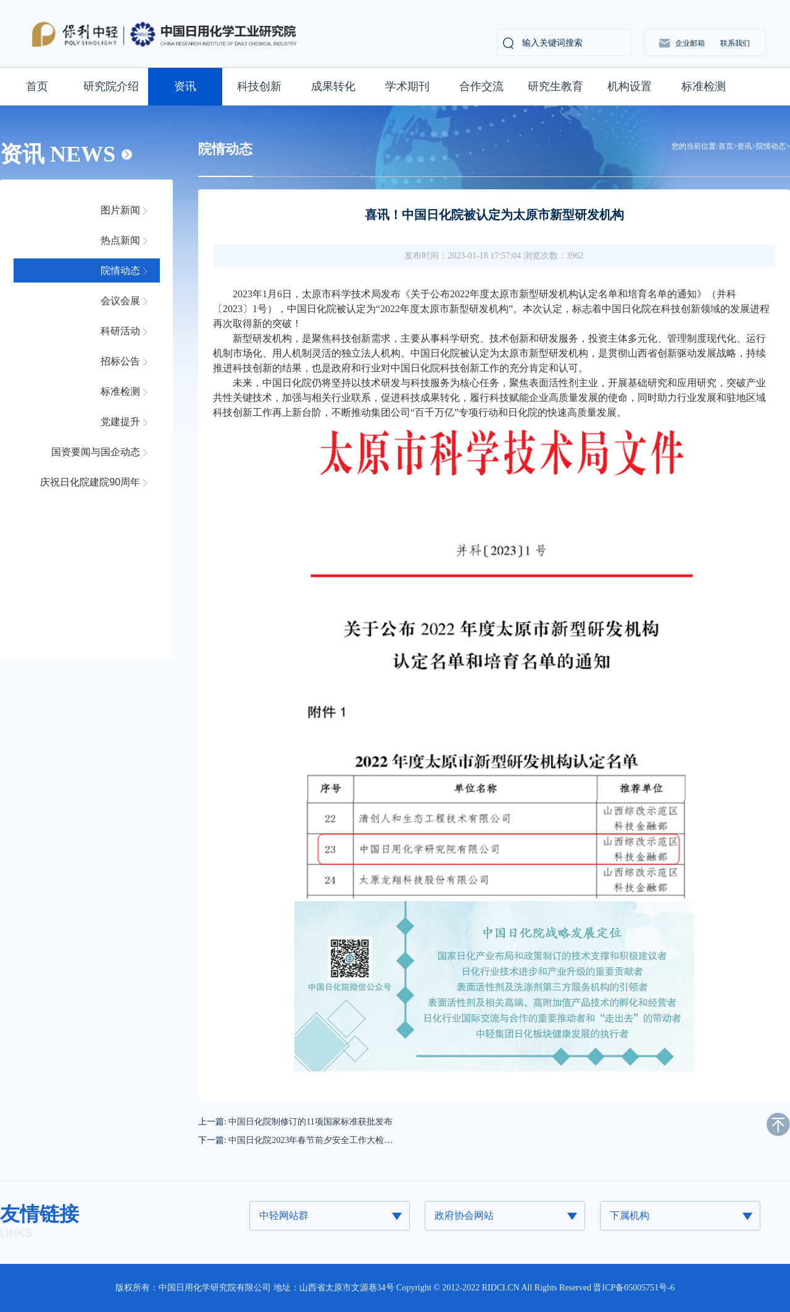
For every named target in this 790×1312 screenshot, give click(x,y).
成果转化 (333, 86)
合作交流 (481, 86)
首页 (37, 86)
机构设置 (629, 86)
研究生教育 (555, 86)
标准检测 (703, 86)
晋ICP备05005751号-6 (633, 1287)
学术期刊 (407, 86)
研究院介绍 (111, 86)
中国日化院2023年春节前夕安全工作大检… (310, 1140)
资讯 (185, 86)
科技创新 (259, 86)
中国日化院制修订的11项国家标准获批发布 (310, 1121)
